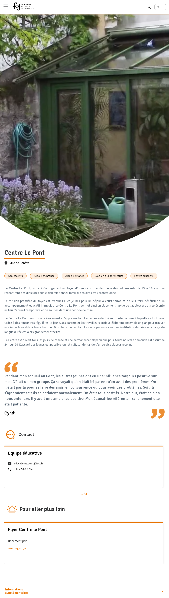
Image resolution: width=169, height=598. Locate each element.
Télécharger (14, 548)
